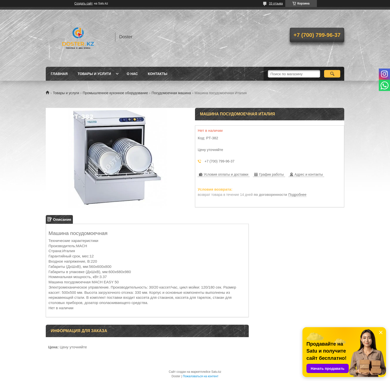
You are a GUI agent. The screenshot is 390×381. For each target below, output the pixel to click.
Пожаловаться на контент (200, 376)
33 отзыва (276, 3)
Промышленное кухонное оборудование (115, 93)
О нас (132, 74)
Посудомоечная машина (171, 93)
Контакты (157, 74)
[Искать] (332, 73)
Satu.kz (216, 372)
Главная (59, 74)
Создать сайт (83, 3)
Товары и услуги (94, 74)
